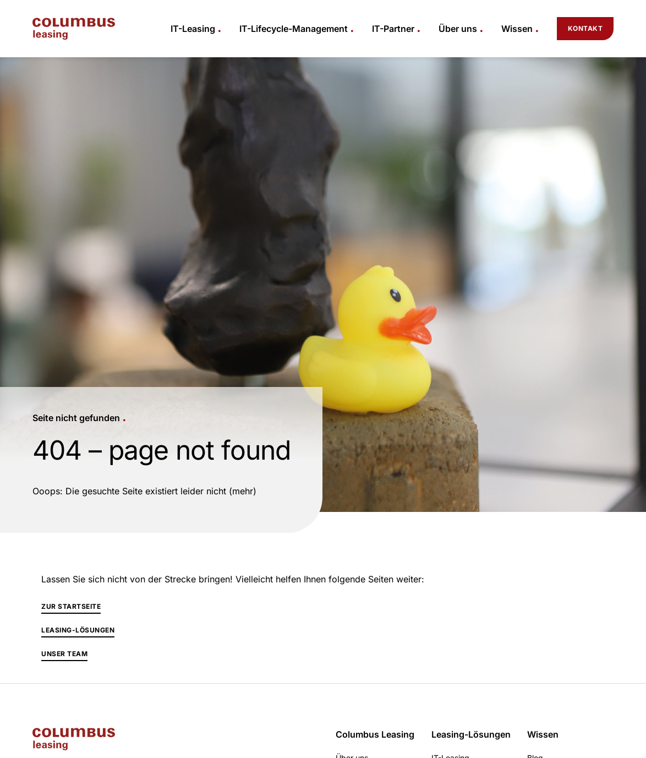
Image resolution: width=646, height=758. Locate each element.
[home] (73, 29)
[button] (196, 28)
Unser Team (64, 654)
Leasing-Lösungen (77, 630)
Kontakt (585, 28)
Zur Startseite (71, 606)
